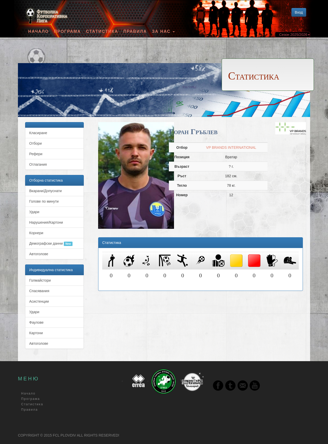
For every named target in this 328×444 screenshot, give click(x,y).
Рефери (35, 154)
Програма (67, 31)
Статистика (102, 31)
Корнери (36, 233)
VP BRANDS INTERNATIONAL (231, 147)
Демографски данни (51, 243)
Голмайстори (40, 280)
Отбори (35, 143)
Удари (34, 212)
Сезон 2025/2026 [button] (294, 35)
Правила (135, 31)
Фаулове (36, 322)
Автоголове (38, 254)
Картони (36, 333)
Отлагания (38, 164)
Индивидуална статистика (51, 270)
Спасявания (39, 291)
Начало (38, 31)
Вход (299, 12)
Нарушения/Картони (46, 222)
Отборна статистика (46, 180)
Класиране (38, 133)
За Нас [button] (163, 31)
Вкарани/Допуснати (45, 191)
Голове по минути (44, 201)
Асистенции (39, 301)
